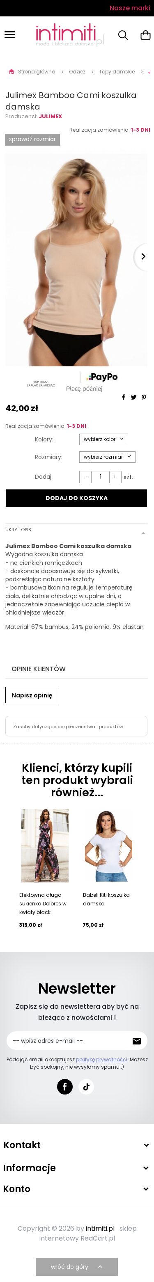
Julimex (50, 116)
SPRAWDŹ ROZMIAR (32, 139)
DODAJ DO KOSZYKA (77, 498)
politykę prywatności (101, 1059)
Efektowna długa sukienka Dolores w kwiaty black (43, 903)
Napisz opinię (32, 695)
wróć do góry (77, 1267)
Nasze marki (130, 8)
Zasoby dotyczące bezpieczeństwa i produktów (68, 726)
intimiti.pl (100, 1228)
